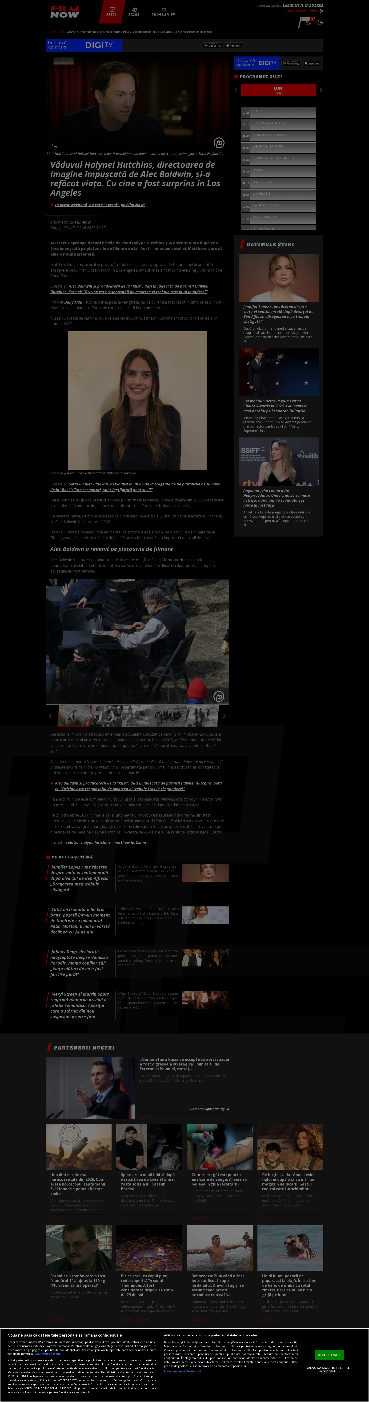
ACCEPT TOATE (329, 1355)
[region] (184, 1365)
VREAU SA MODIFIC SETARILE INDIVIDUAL (328, 1370)
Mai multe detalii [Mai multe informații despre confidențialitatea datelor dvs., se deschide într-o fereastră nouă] (47, 1353)
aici (36, 1380)
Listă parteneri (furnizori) (182, 1371)
